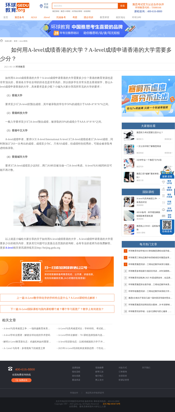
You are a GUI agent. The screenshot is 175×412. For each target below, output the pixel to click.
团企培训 (88, 17)
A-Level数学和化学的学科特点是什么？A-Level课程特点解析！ (61, 297)
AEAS (34, 17)
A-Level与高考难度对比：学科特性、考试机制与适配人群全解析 (82, 328)
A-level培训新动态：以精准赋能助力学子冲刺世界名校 (82, 341)
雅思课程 (56, 11)
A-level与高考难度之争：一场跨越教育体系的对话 (28, 328)
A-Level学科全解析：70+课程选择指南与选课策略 (82, 335)
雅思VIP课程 (66, 11)
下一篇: (57, 309)
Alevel (47, 17)
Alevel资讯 (23, 41)
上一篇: (57, 297)
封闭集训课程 (77, 11)
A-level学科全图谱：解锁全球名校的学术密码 (27, 335)
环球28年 (136, 17)
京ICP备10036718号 (111, 404)
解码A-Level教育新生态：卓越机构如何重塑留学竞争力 (28, 341)
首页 (5, 17)
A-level (9, 247)
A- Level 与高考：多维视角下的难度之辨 (24, 348)
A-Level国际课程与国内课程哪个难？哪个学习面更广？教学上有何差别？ (61, 309)
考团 (74, 17)
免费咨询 (21, 380)
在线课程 (87, 11)
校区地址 (120, 17)
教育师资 (104, 17)
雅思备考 (19, 17)
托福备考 (61, 17)
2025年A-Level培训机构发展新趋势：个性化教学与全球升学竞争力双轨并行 (82, 348)
